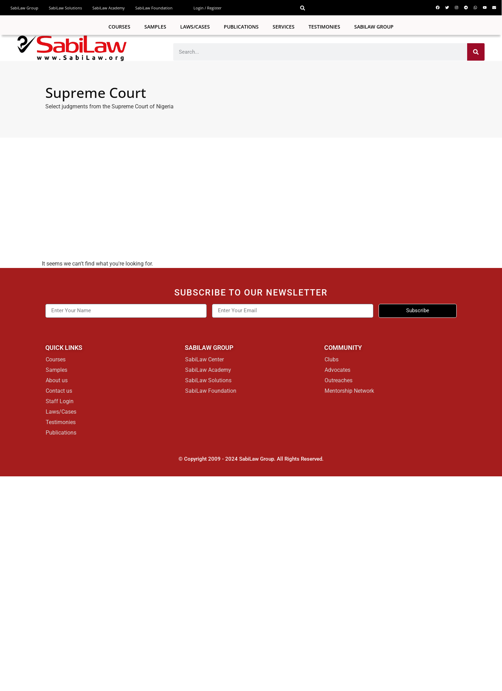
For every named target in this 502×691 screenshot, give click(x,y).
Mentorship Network (349, 390)
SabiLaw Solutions (65, 7)
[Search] (476, 52)
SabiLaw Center (204, 359)
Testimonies (324, 26)
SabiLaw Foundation (154, 7)
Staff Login (60, 401)
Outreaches (338, 380)
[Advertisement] (251, 190)
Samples (155, 26)
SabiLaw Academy (108, 7)
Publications (241, 26)
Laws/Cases (195, 26)
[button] (302, 8)
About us (57, 380)
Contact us (59, 390)
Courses (119, 26)
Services (284, 26)
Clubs (332, 359)
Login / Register (207, 7)
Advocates (337, 370)
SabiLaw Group (24, 7)
